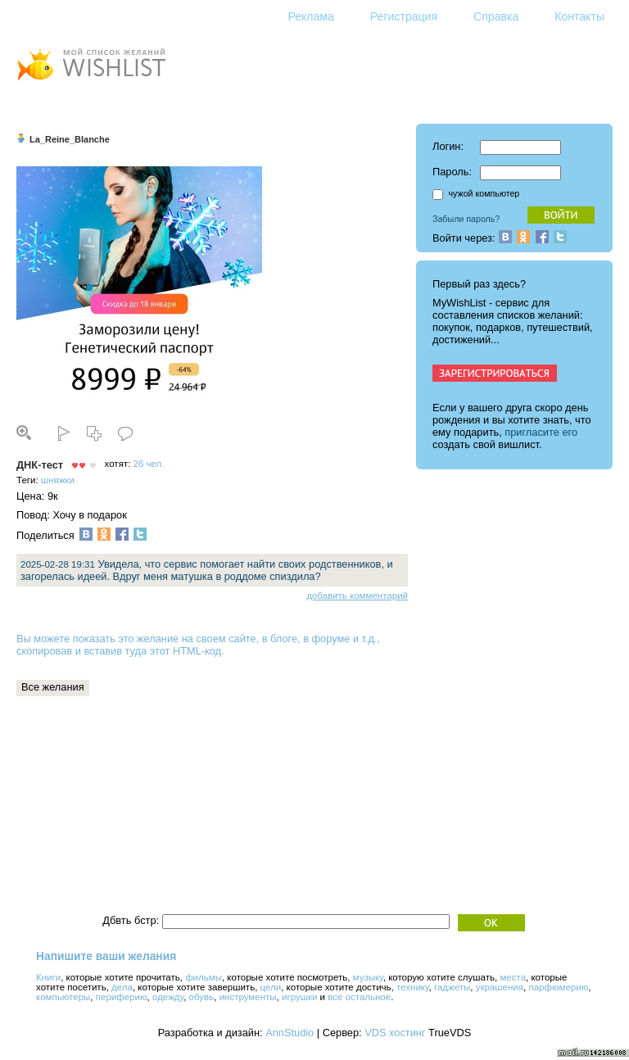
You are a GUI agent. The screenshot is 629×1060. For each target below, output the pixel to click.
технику (412, 987)
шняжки (58, 480)
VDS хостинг (394, 1032)
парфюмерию (558, 987)
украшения (499, 987)
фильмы (203, 977)
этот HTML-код (185, 651)
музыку (368, 977)
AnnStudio (289, 1032)
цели (271, 987)
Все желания (52, 687)
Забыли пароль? (466, 219)
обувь (202, 997)
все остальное (359, 997)
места (513, 977)
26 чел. (149, 464)
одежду (167, 997)
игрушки (299, 997)
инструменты (248, 997)
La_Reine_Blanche (69, 139)
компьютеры (63, 997)
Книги (48, 977)
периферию (121, 997)
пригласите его (541, 432)
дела (122, 987)
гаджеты (452, 987)
